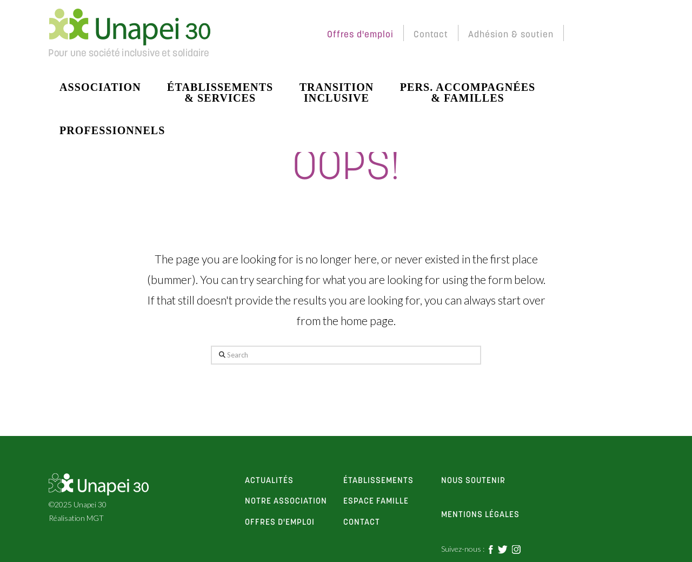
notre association (286, 501)
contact (361, 522)
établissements (378, 481)
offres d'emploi (280, 522)
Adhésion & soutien (511, 34)
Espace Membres (270, 34)
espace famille (376, 501)
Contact (431, 34)
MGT (95, 518)
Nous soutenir (473, 481)
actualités (269, 481)
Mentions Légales (480, 515)
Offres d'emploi (360, 34)
